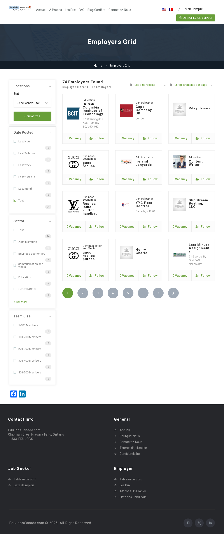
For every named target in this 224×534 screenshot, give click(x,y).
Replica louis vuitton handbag (90, 208)
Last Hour (22, 141)
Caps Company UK (144, 110)
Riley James (199, 108)
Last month (23, 188)
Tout (19, 200)
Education (22, 277)
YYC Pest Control (144, 204)
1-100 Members (26, 325)
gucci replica (89, 164)
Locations (22, 86)
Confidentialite (130, 453)
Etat (16, 93)
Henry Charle (141, 251)
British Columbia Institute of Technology (93, 109)
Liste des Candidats (133, 497)
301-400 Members (27, 360)
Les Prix (70, 10)
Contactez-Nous (119, 10)
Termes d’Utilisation (133, 448)
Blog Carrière (96, 10)
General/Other (25, 289)
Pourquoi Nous (130, 436)
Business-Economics (29, 253)
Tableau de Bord (25, 479)
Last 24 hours (24, 153)
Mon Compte (194, 9)
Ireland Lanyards (144, 163)
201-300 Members (27, 348)
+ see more (20, 301)
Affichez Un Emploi (133, 491)
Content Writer (196, 163)
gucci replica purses (89, 255)
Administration (25, 241)
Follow (96, 138)
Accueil (41, 10)
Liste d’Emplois (24, 485)
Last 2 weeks (24, 176)
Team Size (22, 316)
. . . (143, 293)
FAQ (81, 10)
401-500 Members (27, 372)
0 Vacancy (73, 138)
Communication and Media (28, 265)
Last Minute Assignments (199, 248)
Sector (19, 221)
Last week (22, 165)
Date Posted (23, 132)
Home (98, 65)
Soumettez (32, 116)
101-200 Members (27, 337)
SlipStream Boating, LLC (198, 203)
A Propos (55, 10)
